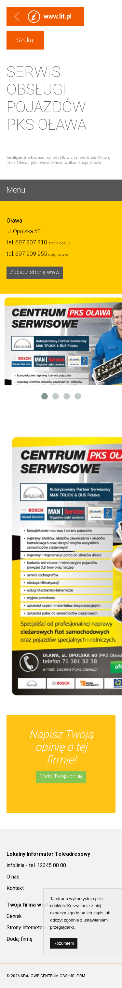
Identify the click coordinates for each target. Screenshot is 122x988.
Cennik (14, 916)
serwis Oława (59, 157)
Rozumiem (63, 943)
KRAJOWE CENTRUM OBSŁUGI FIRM (53, 976)
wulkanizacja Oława (83, 162)
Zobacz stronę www (35, 272)
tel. (27, 242)
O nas (13, 877)
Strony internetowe (28, 927)
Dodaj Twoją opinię (61, 776)
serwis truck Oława (91, 157)
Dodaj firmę (19, 939)
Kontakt (15, 888)
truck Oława (18, 162)
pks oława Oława (46, 162)
